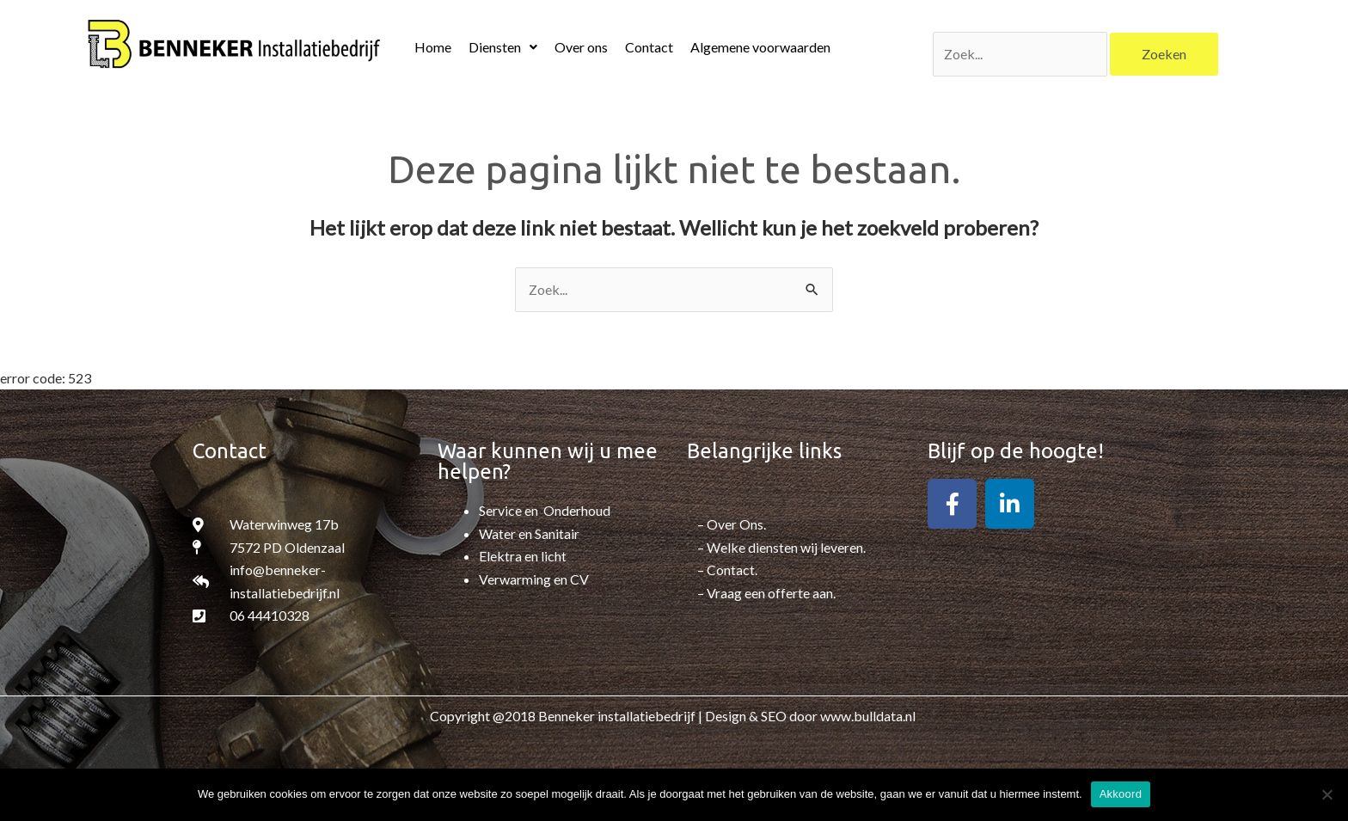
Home (432, 47)
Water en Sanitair (529, 533)
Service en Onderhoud (544, 511)
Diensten (503, 47)
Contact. (732, 569)
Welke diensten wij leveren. (786, 547)
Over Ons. (736, 525)
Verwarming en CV (534, 579)
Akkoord (1121, 793)
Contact (649, 47)
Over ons (581, 47)
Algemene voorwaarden (760, 47)
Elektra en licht (523, 556)
